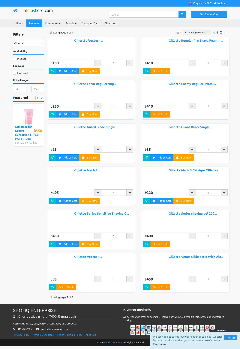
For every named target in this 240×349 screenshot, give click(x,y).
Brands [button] (71, 23)
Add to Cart (68, 71)
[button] (195, 3)
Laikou (34, 142)
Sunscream (21, 142)
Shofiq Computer (113, 345)
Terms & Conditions (43, 337)
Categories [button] (52, 23)
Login (220, 3)
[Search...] (144, 14)
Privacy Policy (21, 337)
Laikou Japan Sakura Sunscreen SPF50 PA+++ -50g (27, 133)
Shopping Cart (90, 23)
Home (19, 23)
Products (34, 23)
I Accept (231, 337)
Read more (159, 344)
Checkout (110, 23)
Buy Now (89, 71)
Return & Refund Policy (69, 337)
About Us (91, 337)
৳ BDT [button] (208, 3)
